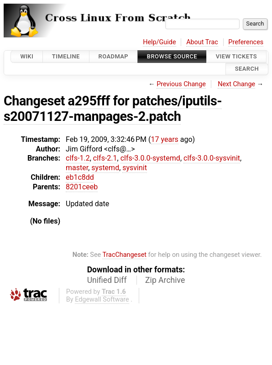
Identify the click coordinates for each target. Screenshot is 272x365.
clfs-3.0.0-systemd (150, 158)
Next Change (236, 84)
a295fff (89, 101)
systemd (105, 167)
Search (247, 69)
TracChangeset (124, 255)
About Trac (202, 42)
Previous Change (181, 84)
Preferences (245, 42)
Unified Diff (107, 280)
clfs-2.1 (105, 158)
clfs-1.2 (78, 158)
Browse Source (172, 56)
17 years (164, 139)
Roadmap (114, 56)
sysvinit (134, 167)
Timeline (66, 56)
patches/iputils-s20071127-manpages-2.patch (113, 108)
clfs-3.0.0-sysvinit (211, 158)
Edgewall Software (102, 299)
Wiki (26, 56)
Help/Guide (159, 42)
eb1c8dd (80, 177)
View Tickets (236, 56)
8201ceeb (82, 186)
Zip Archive (165, 280)
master (77, 167)
